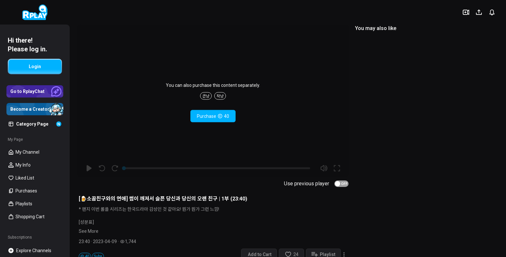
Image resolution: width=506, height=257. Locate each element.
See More (88, 231)
